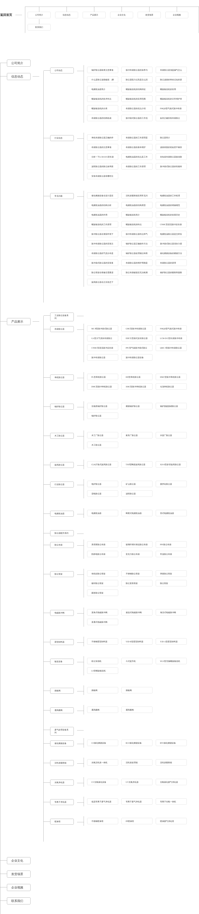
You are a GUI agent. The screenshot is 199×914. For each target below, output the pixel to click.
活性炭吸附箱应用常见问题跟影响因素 (137, 196)
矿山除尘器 (131, 484)
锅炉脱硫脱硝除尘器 (169, 406)
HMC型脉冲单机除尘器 (170, 377)
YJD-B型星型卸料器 (134, 641)
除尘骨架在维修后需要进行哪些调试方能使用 (102, 273)
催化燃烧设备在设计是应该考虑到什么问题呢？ (102, 196)
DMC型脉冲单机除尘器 (101, 387)
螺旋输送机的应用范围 (136, 99)
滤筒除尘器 (131, 494)
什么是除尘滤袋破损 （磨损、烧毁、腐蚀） (102, 81)
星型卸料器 (59, 642)
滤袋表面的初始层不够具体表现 (171, 148)
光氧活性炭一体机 (99, 762)
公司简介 (39, 15)
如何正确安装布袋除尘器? (170, 119)
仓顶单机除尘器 (167, 387)
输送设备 (58, 661)
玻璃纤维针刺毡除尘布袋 (137, 544)
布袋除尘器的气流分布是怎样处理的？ (102, 254)
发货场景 (149, 15)
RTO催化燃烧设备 (168, 743)
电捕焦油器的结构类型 (136, 205)
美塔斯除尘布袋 (98, 544)
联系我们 (39, 27)
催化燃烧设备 (60, 743)
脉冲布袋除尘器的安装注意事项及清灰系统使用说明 (102, 245)
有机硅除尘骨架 (98, 574)
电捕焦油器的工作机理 (170, 195)
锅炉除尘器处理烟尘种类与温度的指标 (137, 254)
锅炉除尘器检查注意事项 (102, 70)
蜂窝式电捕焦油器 (134, 513)
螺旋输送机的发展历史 (170, 215)
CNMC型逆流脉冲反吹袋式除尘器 (102, 349)
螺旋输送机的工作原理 (101, 224)
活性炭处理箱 (132, 762)
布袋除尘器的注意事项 (101, 147)
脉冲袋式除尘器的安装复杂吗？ (102, 264)
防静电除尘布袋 (98, 554)
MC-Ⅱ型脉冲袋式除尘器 (101, 329)
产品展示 (94, 15)
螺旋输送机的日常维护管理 (171, 100)
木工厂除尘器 (97, 435)
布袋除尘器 (59, 329)
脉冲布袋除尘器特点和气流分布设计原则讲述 (137, 235)
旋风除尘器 (59, 465)
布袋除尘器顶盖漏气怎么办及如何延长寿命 (171, 71)
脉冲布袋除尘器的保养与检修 (137, 71)
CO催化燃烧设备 (98, 743)
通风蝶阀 (58, 710)
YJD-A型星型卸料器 (169, 641)
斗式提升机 (131, 661)
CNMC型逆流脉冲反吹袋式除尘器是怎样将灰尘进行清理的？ (171, 225)
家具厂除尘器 (132, 435)
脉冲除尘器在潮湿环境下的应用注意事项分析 (102, 235)
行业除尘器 (59, 484)
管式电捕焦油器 (167, 513)
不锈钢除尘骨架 (133, 574)
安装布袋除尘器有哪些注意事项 (102, 177)
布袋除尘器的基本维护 (136, 147)
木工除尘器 (59, 436)
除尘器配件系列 (61, 533)
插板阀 (57, 691)
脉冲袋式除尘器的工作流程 (137, 119)
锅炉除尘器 (59, 406)
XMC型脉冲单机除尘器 (136, 387)
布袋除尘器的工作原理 (136, 166)
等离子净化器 (60, 802)
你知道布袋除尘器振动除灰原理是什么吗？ (171, 158)
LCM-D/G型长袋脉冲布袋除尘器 (171, 339)
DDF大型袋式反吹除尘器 (137, 338)
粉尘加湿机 (96, 661)
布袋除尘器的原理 (168, 263)
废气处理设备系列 (61, 731)
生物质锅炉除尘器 (99, 406)
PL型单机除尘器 (98, 377)
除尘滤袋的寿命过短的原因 (171, 81)
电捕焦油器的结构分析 (101, 205)
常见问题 (58, 196)
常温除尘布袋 (166, 554)
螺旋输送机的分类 (99, 108)
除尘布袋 (58, 545)
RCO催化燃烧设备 (134, 743)
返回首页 (6, 15)
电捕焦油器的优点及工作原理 (137, 158)
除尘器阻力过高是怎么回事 (137, 81)
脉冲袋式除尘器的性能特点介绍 (171, 167)
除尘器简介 (165, 138)
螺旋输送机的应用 (168, 89)
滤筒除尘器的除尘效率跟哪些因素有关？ (102, 167)
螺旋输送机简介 (133, 215)
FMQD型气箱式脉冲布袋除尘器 (171, 330)
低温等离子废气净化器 (101, 802)
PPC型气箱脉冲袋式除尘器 (136, 349)
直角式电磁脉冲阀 (99, 612)
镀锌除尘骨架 (97, 583)
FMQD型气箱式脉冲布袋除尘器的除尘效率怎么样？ (171, 109)
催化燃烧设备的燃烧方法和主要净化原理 (171, 254)
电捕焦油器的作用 (99, 215)
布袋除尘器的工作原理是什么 (137, 139)
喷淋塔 (57, 821)
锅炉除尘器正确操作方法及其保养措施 (137, 245)
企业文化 (122, 15)
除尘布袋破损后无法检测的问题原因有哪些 (137, 273)
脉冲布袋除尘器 (98, 357)
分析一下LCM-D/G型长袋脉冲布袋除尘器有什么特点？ (102, 158)
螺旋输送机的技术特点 (101, 99)
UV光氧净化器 (132, 782)
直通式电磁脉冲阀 (99, 622)
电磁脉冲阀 (59, 613)
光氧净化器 (59, 782)
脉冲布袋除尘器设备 (135, 357)
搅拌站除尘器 (166, 484)
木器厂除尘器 (166, 435)
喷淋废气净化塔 (167, 821)
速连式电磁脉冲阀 (134, 612)
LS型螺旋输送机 (98, 671)
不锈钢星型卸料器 (99, 641)
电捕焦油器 (59, 513)
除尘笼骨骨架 (132, 583)
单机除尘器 (59, 377)
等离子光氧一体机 (168, 802)
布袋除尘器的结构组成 (101, 118)
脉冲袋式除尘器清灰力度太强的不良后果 (171, 245)
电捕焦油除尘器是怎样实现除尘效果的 (171, 235)
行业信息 (58, 138)
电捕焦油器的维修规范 (170, 205)
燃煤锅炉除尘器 (133, 406)
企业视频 (177, 15)
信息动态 (67, 15)
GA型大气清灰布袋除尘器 (101, 339)
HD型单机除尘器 (133, 377)
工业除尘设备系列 (61, 316)
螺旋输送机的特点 (134, 224)
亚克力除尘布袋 (133, 554)
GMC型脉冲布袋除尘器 (136, 329)
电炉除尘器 (96, 484)
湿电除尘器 (96, 494)
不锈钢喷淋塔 (97, 821)
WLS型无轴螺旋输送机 (170, 661)
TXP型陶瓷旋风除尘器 (135, 464)
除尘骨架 (58, 574)
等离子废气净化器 (134, 802)
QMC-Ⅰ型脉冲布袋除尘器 (171, 348)
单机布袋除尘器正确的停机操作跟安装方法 (102, 139)
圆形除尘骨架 (97, 593)
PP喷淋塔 (130, 821)
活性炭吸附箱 (60, 763)
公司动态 (58, 70)
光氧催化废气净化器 (169, 782)
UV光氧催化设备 (98, 782)
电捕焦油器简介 (98, 89)
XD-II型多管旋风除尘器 (170, 464)
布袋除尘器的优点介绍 (136, 108)
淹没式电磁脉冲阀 (168, 612)
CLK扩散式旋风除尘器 (101, 464)
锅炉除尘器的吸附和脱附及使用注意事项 (171, 273)
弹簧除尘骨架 (166, 574)
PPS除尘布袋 (165, 544)
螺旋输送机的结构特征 (136, 89)
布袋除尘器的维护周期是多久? (137, 264)
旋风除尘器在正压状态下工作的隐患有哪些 (102, 283)
